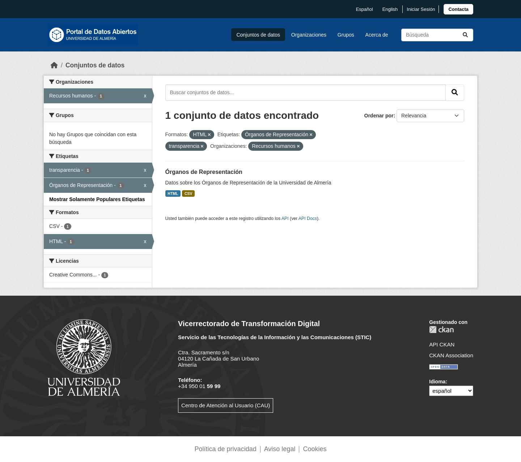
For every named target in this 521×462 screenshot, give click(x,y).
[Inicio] (54, 65)
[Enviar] (465, 35)
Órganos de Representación (203, 172)
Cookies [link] (314, 449)
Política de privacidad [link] (226, 449)
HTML (173, 193)
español (364, 9)
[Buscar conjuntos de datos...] (437, 35)
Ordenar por (379, 115)
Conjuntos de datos (258, 35)
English (390, 9)
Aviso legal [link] (280, 449)
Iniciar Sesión (421, 9)
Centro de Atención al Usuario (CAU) (225, 405)
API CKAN (441, 344)
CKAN (441, 329)
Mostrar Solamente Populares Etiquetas (97, 199)
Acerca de (376, 35)
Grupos (346, 35)
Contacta (458, 9)
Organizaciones (308, 35)
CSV (188, 193)
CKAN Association (451, 355)
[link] (458, 9)
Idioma (437, 381)
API (285, 218)
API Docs (307, 218)
